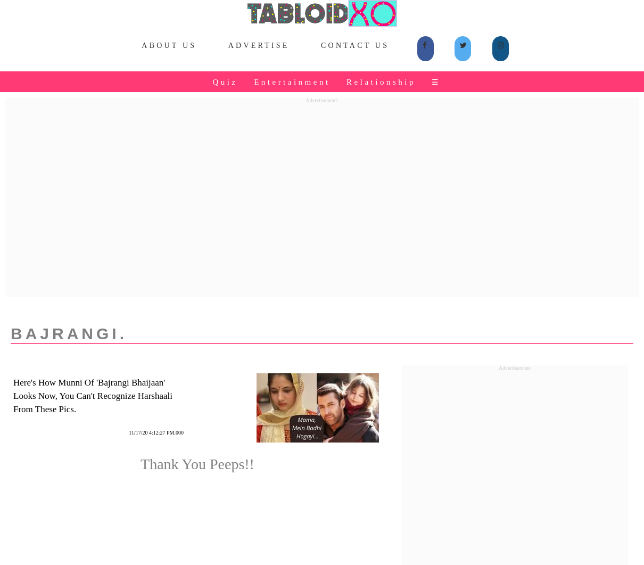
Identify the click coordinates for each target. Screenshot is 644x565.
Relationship (381, 82)
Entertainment (292, 82)
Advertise (259, 46)
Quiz (224, 82)
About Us (169, 46)
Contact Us (355, 46)
